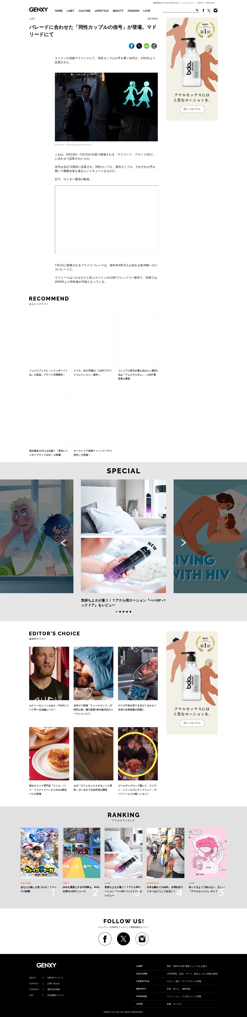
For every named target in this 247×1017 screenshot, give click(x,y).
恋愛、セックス (159, 1004)
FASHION (133, 10)
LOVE (146, 10)
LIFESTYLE (102, 10)
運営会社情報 (44, 989)
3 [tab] (123, 612)
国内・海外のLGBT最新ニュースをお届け (171, 966)
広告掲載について (46, 995)
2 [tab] (120, 612)
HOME (59, 10)
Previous (63, 542)
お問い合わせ (44, 983)
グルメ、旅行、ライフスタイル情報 (168, 981)
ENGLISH (211, 3)
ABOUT (201, 3)
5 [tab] (130, 612)
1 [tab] (116, 612)
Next (183, 542)
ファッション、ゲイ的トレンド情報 (168, 996)
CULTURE (85, 10)
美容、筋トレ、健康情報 (163, 989)
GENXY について (46, 977)
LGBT (70, 10)
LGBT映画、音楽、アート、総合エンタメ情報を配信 (177, 974)
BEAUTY (118, 10)
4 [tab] (127, 612)
